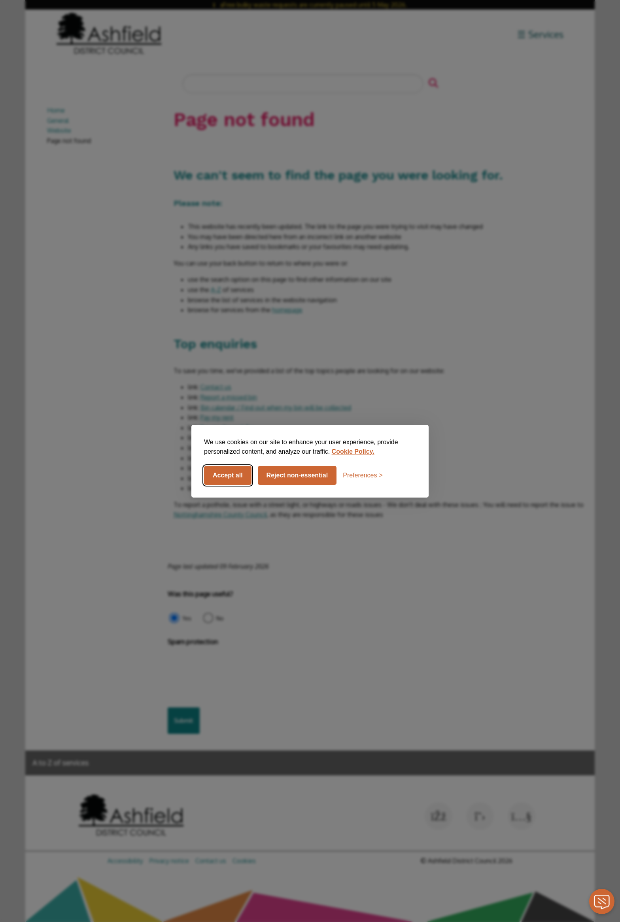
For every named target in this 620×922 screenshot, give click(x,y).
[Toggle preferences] (363, 475)
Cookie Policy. (353, 451)
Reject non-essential (297, 475)
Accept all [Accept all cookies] (228, 475)
